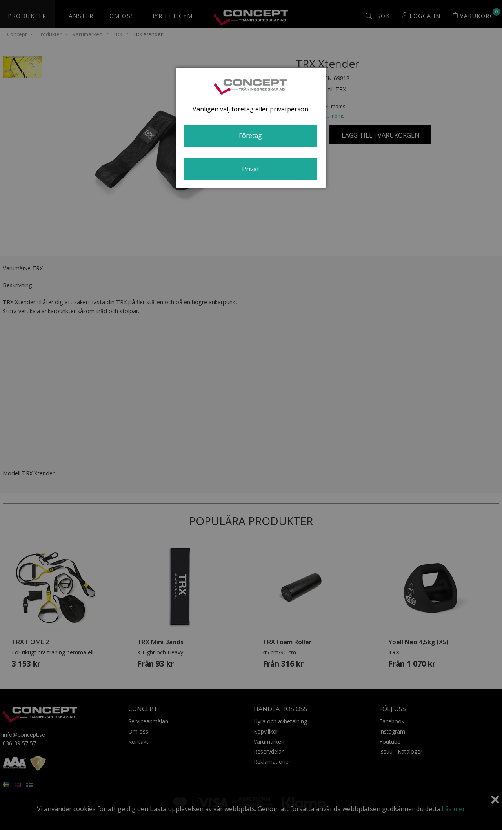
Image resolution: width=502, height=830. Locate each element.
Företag (250, 135)
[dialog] (251, 127)
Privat (250, 169)
